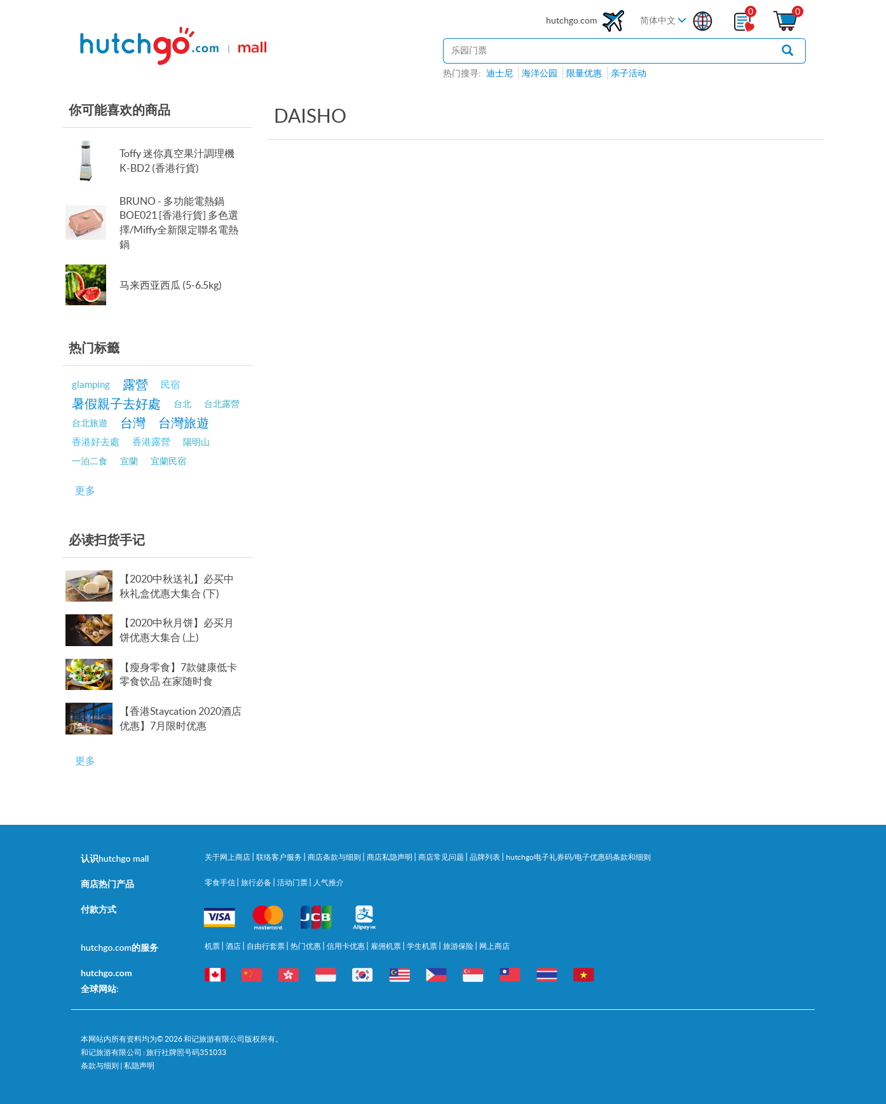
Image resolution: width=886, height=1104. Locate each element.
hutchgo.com (586, 21)
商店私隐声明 (390, 857)
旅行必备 (257, 882)
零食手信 (220, 882)
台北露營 (222, 404)
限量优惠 (584, 73)
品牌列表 (485, 857)
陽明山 (196, 442)
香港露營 (151, 441)
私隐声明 (139, 1065)
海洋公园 (539, 73)
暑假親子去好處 (116, 403)
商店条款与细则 (335, 857)
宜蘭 (129, 461)
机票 (213, 946)
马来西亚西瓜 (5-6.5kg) (170, 285)
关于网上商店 (228, 857)
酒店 (234, 946)
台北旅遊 (89, 423)
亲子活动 (628, 73)
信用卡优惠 (346, 946)
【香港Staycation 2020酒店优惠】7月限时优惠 (180, 718)
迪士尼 (499, 73)
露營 (135, 384)
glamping (91, 384)
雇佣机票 (386, 946)
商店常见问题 (441, 857)
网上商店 (494, 946)
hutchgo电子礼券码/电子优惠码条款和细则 (578, 857)
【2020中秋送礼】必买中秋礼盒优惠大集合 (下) (176, 586)
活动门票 (293, 882)
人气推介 (328, 882)
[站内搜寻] (606, 51)
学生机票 (423, 946)
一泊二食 (89, 461)
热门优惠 (306, 946)
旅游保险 (459, 946)
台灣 (133, 422)
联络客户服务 (279, 857)
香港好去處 (95, 441)
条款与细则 (100, 1065)
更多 (85, 490)
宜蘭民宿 (168, 461)
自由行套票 (266, 946)
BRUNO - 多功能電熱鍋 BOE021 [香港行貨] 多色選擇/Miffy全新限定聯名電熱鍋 (178, 223)
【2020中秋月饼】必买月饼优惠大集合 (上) (176, 630)
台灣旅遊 (183, 422)
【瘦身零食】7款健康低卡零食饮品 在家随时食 (178, 674)
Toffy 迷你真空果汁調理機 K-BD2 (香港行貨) (177, 161)
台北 (182, 404)
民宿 (170, 384)
